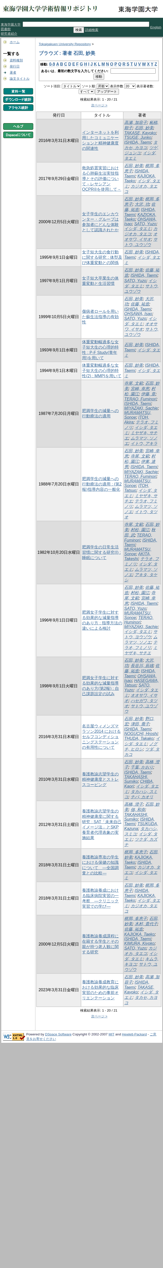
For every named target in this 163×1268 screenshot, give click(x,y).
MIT (111, 1034)
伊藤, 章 (148, 394)
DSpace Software (58, 1034)
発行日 (15, 66)
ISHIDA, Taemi (137, 142)
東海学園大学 (11, 24)
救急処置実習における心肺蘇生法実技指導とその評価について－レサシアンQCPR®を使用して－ (101, 178)
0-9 (52, 64)
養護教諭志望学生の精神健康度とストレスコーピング (100, 779)
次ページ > (99, 105)
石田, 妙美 (144, 128)
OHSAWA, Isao (138, 314)
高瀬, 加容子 (135, 122)
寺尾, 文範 (133, 383)
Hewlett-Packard (134, 1034)
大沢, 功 (142, 204)
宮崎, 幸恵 (140, 388)
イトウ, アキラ (144, 443)
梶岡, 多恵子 (135, 852)
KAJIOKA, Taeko (139, 934)
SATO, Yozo (135, 608)
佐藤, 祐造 (140, 304)
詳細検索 (91, 30)
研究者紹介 (9, 34)
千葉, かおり (142, 767)
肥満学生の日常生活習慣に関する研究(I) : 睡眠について (101, 552)
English (155, 27)
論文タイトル (20, 78)
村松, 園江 (140, 530)
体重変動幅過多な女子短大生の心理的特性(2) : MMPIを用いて (101, 370)
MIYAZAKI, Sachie (141, 408)
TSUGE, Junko (138, 137)
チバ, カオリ (142, 797)
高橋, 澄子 (133, 804)
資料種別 (16, 60)
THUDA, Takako (139, 738)
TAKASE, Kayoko (140, 133)
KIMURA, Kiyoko (139, 943)
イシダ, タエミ (137, 228)
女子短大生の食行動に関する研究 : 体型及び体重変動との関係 (102, 257)
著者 (13, 72)
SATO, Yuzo (145, 224)
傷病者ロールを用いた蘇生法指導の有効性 (100, 316)
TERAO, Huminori (139, 619)
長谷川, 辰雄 (142, 665)
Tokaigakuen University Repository (65, 44)
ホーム (15, 42)
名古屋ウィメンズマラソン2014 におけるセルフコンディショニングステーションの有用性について (101, 737)
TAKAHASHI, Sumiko (136, 779)
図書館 (6, 29)
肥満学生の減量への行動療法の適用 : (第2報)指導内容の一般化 (102, 484)
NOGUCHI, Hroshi (141, 733)
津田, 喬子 (140, 724)
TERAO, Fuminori (140, 399)
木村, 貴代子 (146, 924)
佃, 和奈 (138, 809)
